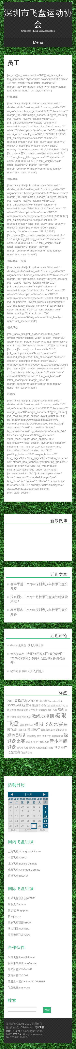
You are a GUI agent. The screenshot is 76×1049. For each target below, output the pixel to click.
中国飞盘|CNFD (17, 857)
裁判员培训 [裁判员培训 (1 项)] (61, 730)
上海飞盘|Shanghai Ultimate (24, 851)
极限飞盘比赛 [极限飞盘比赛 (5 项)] (48, 724)
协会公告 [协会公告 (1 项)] (43, 709)
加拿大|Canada (17, 904)
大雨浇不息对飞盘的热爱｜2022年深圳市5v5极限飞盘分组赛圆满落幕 (38, 658)
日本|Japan (14, 916)
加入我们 (35, 645)
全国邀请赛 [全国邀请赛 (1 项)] (22, 709)
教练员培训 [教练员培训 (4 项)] (43, 716)
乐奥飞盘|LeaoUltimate (21, 957)
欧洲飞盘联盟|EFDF (19, 922)
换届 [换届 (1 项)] (29, 717)
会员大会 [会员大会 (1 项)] (45, 705)
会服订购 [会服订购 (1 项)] (60, 705)
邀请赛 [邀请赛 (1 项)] (29, 742)
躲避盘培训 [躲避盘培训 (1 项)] (57, 736)
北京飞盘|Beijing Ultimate (22, 863)
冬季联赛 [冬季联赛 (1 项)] (33, 709)
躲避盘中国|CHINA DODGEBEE (26, 981)
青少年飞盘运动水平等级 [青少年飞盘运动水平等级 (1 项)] (41, 748)
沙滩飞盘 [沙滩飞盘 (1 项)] (22, 730)
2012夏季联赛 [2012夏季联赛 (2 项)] (17, 701)
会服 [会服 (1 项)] (53, 705)
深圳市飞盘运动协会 (38, 19)
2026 (43, 830)
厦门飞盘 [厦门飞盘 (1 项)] (52, 709)
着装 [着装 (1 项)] (43, 730)
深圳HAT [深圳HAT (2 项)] (33, 729)
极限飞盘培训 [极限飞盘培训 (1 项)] (26, 725)
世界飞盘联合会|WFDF (21, 898)
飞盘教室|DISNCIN (19, 987)
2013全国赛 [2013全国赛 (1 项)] (41, 701)
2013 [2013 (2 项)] (31, 701)
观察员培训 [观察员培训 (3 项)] (17, 735)
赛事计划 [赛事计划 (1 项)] (46, 736)
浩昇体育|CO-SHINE (20, 969)
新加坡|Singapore (18, 910)
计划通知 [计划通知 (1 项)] (31, 736)
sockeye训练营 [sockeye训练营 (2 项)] (18, 705)
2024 (14, 830)
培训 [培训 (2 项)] (61, 709)
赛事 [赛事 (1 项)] (39, 736)
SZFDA (16, 1034)
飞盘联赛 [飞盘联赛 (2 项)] (13, 752)
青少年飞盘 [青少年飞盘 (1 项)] (22, 748)
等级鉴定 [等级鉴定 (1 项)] (50, 730)
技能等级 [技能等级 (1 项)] (21, 717)
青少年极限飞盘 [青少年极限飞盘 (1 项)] (41, 742)
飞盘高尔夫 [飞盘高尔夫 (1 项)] (26, 752)
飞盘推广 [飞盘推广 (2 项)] (60, 747)
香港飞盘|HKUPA (18, 875)
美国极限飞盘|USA (19, 934)
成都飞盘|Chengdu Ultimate (24, 869)
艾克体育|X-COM (18, 975)
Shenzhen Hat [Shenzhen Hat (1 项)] (55, 701)
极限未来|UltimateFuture (22, 963)
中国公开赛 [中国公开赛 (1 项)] (35, 705)
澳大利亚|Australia (18, 928)
